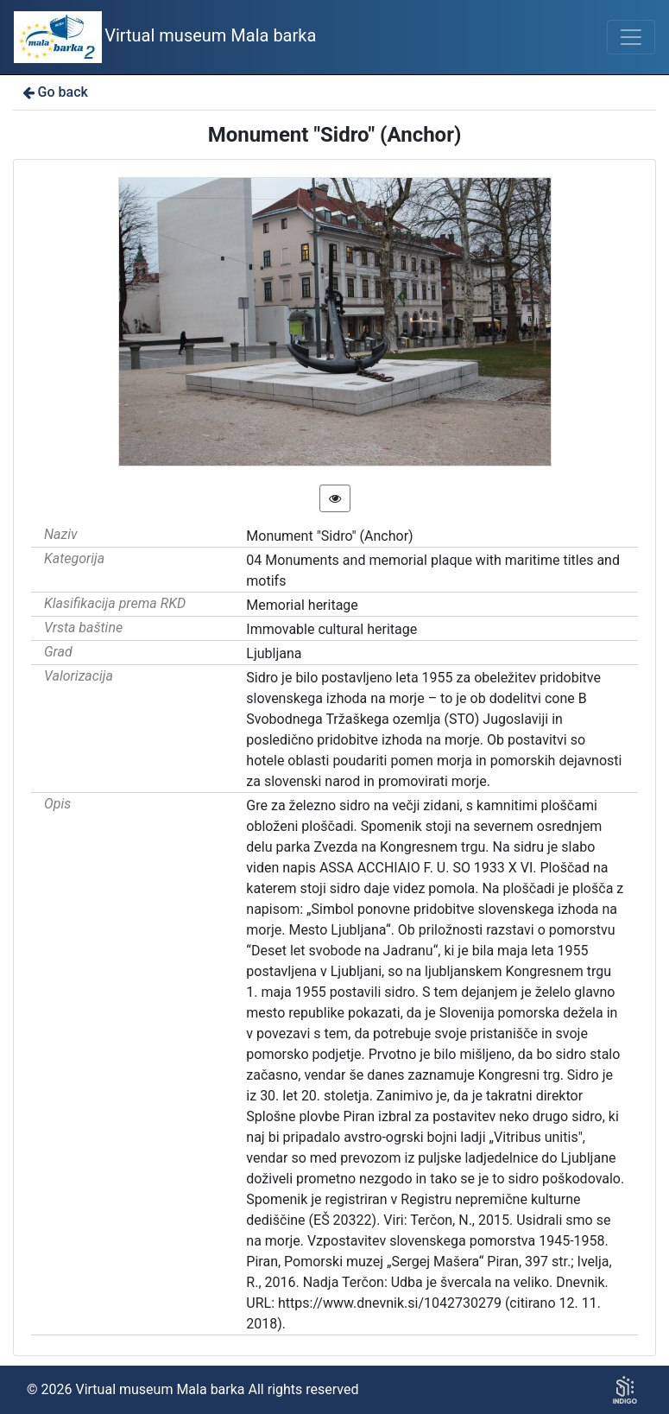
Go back (54, 92)
